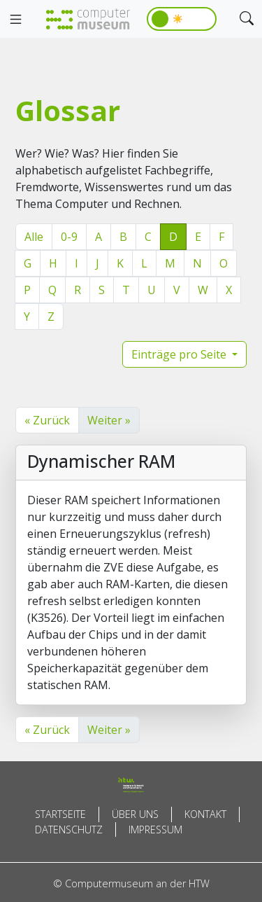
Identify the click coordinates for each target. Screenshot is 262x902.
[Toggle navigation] (15, 19)
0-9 (69, 236)
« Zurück (47, 420)
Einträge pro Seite (180, 354)
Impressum (155, 829)
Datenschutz (69, 829)
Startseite (60, 814)
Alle (33, 236)
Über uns (135, 814)
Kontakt (205, 814)
